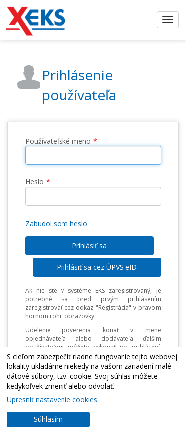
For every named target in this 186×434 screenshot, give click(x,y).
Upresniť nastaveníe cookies (52, 399)
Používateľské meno (58, 140)
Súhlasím (48, 419)
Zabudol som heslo (56, 223)
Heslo (34, 181)
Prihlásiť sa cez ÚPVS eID (97, 267)
